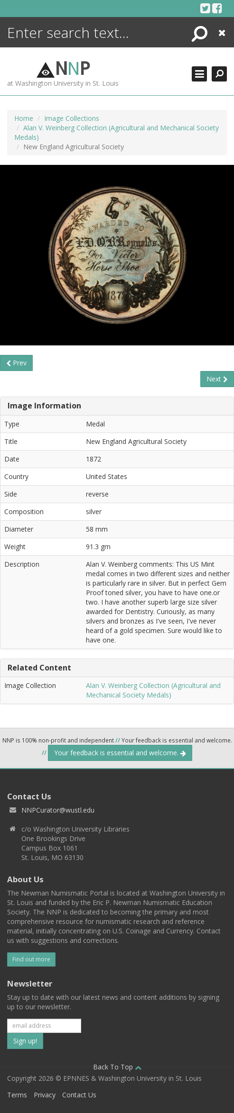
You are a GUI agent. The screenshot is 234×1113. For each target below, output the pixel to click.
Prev (16, 362)
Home (23, 118)
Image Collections (71, 118)
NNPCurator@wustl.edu (57, 809)
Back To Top (117, 1066)
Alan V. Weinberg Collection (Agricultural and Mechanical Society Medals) (153, 690)
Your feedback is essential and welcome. (120, 752)
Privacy (45, 1094)
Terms (17, 1094)
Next (217, 378)
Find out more (31, 959)
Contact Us (79, 1094)
